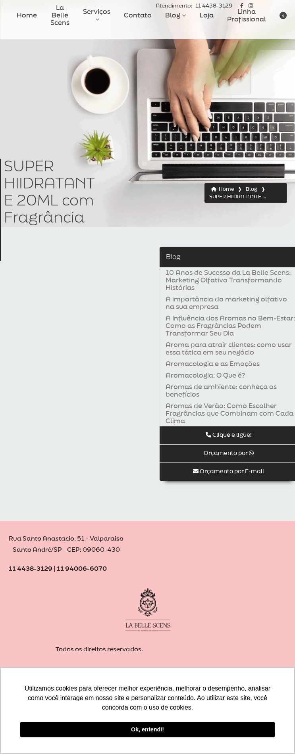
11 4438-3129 (194, 6)
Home (27, 15)
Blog (172, 15)
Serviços (96, 12)
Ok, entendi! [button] (147, 729)
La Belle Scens (59, 15)
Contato (138, 15)
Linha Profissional (246, 16)
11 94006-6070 (82, 569)
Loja (207, 15)
